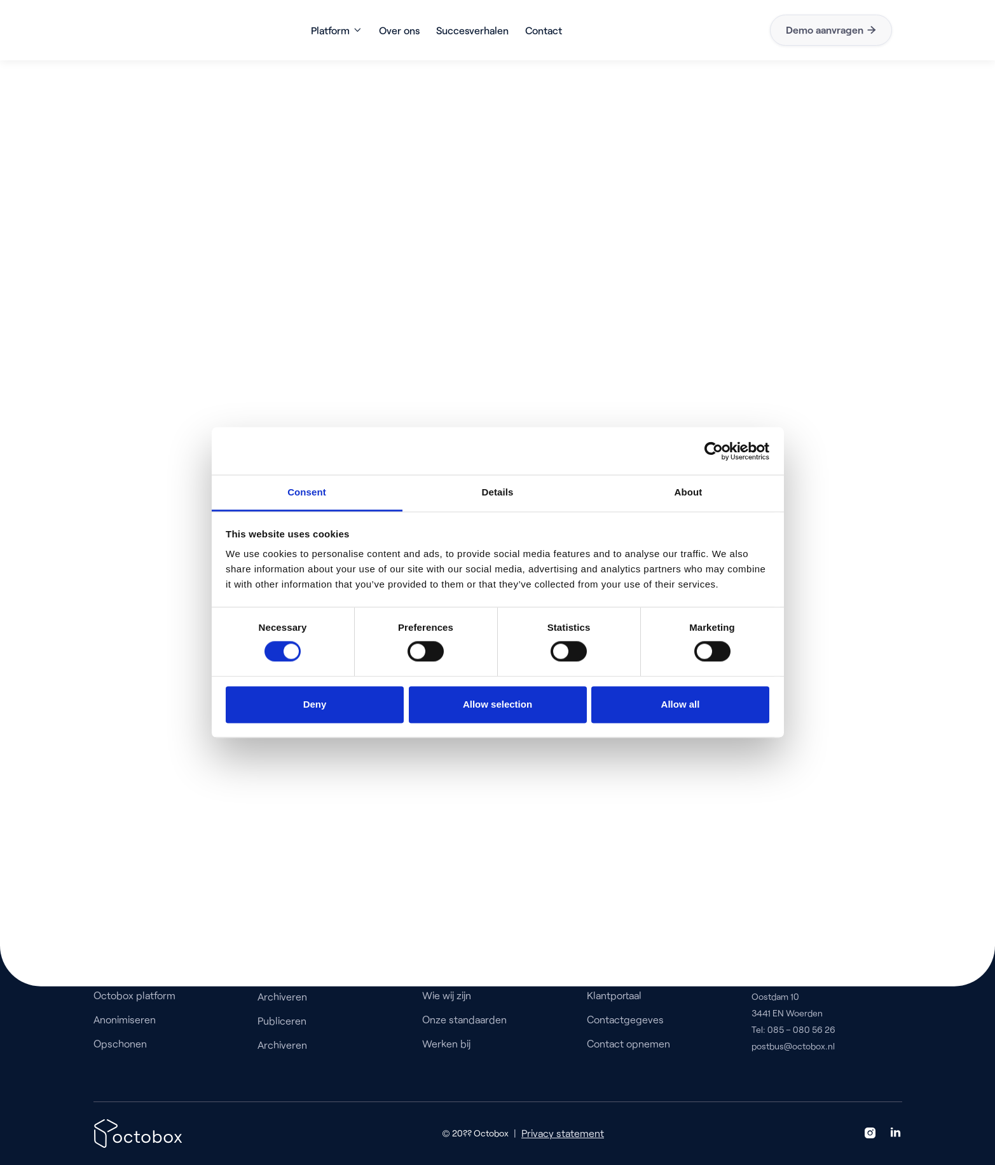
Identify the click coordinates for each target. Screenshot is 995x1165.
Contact (543, 30)
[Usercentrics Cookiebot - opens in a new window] (713, 451)
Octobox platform (134, 995)
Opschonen (120, 1043)
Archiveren (282, 996)
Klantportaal (614, 995)
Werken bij (446, 1043)
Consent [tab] (306, 492)
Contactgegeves (625, 1019)
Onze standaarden (464, 1019)
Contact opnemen (628, 1043)
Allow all (680, 704)
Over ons (399, 30)
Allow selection (497, 704)
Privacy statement (562, 1133)
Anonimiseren (124, 1019)
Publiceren (281, 1020)
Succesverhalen (472, 30)
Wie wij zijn (446, 995)
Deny (315, 704)
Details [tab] (498, 492)
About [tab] (689, 492)
